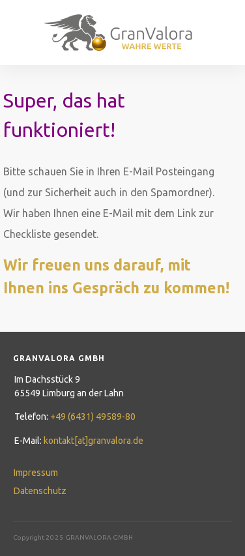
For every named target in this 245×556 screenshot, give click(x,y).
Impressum (36, 472)
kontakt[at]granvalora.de (93, 440)
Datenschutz (40, 491)
